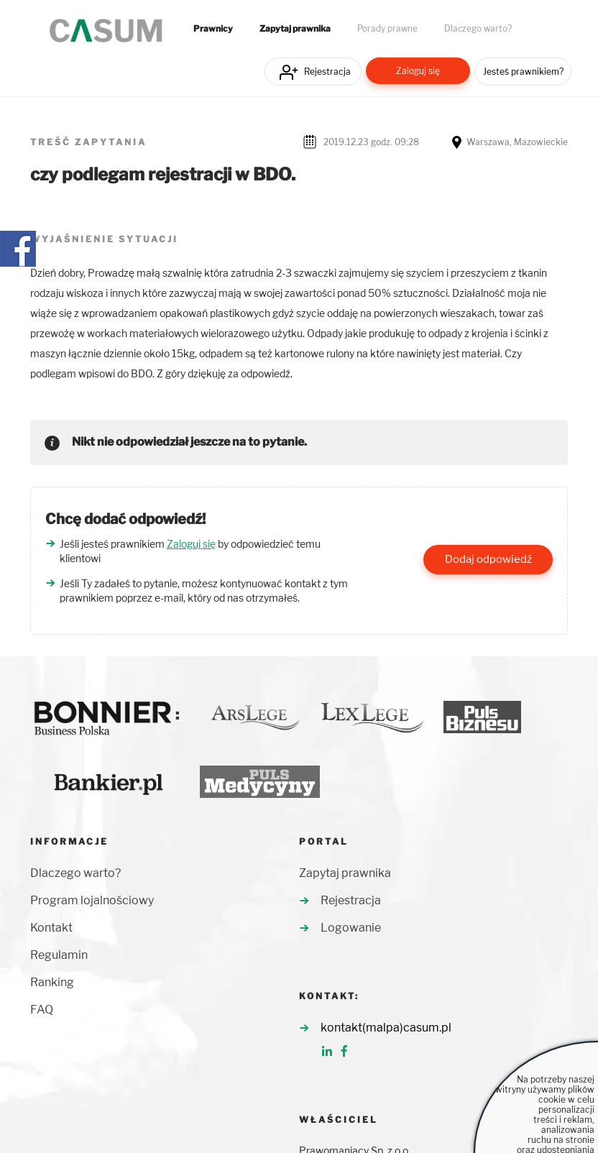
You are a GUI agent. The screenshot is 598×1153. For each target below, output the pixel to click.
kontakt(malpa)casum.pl (386, 1027)
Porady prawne (387, 29)
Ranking (52, 982)
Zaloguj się (418, 70)
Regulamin (59, 955)
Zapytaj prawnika (295, 29)
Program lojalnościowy (92, 900)
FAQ (41, 1009)
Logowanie (351, 927)
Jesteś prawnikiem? (523, 71)
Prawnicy (213, 29)
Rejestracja (327, 71)
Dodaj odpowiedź (488, 559)
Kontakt (51, 927)
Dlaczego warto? (478, 29)
